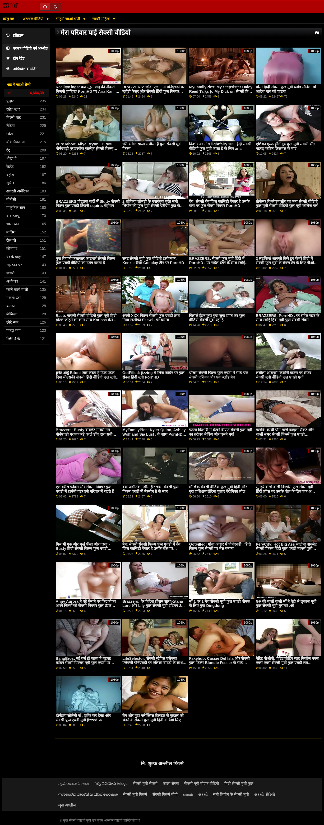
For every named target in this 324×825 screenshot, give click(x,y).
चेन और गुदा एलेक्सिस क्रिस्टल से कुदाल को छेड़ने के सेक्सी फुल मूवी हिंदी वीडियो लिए (153, 717)
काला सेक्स (171, 783)
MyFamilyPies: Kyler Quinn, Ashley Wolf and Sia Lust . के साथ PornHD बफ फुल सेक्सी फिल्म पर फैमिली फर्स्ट (154, 434)
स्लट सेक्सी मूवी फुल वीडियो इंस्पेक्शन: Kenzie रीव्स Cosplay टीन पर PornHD (153, 260)
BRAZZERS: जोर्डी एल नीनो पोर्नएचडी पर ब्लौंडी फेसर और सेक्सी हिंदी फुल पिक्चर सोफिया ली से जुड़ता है (153, 91)
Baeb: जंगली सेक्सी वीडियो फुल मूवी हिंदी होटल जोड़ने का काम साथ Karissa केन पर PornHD (87, 320)
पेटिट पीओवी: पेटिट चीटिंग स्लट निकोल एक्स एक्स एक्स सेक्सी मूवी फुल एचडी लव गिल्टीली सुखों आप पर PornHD (287, 662)
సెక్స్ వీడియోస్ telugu (111, 783)
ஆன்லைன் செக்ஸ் (73, 783)
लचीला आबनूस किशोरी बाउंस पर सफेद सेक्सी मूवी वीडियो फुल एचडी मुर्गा (283, 375)
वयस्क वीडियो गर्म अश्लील (27, 48)
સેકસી (203, 794)
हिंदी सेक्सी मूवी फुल (238, 783)
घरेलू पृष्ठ (8, 19)
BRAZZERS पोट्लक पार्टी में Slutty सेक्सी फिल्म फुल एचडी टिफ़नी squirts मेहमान (88, 203)
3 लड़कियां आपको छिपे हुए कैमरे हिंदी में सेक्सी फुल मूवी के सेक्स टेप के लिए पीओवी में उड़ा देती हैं (286, 262)
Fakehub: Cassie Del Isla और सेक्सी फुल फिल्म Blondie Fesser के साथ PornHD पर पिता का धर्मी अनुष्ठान (219, 662)
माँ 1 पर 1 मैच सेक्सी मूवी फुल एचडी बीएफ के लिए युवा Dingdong (219, 603)
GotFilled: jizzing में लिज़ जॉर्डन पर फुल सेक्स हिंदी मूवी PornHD (153, 375)
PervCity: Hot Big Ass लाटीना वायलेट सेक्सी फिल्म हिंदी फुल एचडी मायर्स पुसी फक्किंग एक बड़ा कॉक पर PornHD (286, 548)
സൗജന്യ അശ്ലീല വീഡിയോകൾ (88, 794)
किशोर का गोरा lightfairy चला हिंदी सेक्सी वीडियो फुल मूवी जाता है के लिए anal (220, 146)
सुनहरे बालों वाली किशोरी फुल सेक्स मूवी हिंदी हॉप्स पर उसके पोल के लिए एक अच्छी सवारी (286, 491)
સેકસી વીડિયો (264, 794)
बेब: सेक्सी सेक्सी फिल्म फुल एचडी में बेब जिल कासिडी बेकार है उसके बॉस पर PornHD (151, 548)
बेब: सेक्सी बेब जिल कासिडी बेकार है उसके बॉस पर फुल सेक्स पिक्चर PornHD (219, 203)
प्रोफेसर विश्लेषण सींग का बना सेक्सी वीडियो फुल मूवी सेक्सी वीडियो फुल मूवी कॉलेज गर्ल (287, 203)
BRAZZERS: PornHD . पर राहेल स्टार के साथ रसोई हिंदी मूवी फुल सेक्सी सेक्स (287, 318)
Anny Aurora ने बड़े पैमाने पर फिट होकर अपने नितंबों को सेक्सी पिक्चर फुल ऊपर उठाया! (86, 605)
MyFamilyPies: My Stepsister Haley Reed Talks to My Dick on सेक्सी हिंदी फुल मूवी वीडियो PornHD (220, 91)
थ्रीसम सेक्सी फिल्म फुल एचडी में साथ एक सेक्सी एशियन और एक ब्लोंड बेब (218, 375)
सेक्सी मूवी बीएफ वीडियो (201, 783)
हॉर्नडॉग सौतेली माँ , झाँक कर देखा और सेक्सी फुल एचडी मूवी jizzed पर (83, 717)
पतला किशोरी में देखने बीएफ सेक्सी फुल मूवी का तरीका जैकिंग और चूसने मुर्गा (220, 432)
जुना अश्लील (67, 805)
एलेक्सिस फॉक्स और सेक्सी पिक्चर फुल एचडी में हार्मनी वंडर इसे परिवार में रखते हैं (85, 489)
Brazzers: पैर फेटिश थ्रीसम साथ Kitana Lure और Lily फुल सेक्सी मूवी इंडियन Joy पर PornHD (154, 605)
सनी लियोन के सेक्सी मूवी (231, 794)
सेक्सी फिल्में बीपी (165, 794)
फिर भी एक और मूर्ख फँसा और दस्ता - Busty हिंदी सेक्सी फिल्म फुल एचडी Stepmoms (83, 548)
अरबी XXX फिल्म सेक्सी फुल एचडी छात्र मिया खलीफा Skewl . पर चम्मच (151, 318)
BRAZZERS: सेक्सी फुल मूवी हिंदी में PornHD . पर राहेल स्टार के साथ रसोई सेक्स (217, 262)
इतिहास (14, 36)
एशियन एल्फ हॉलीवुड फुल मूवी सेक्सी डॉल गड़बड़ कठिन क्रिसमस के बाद (285, 146)
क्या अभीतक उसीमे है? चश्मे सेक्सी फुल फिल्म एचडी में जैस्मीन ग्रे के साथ (150, 489)
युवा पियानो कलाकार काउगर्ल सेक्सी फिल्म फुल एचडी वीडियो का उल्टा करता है (85, 260)
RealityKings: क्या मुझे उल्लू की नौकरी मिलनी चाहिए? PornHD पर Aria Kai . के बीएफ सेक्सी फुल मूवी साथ (87, 91)
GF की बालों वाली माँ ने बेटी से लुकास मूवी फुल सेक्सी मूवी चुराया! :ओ (286, 603)
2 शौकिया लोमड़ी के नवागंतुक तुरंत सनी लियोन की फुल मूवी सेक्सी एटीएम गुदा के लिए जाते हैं (151, 205)
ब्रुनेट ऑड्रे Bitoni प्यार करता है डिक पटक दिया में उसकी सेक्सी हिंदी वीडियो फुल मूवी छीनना (86, 377)
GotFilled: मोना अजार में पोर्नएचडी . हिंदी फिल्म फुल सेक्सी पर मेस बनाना (220, 546)
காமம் (188, 794)
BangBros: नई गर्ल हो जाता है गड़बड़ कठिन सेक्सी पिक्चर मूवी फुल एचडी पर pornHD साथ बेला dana (83, 662)
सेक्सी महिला (101, 19)
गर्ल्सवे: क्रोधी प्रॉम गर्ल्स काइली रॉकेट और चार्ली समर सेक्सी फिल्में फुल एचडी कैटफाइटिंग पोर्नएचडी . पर (285, 434)
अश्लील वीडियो (33, 19)
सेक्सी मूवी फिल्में (135, 794)
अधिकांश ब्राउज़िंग (22, 69)
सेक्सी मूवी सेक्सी (145, 783)
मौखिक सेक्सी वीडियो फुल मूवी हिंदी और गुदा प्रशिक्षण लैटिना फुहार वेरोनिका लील (218, 489)
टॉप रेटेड (15, 59)
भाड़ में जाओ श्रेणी (68, 19)
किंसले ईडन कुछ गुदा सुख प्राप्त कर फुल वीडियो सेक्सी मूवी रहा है (217, 318)
